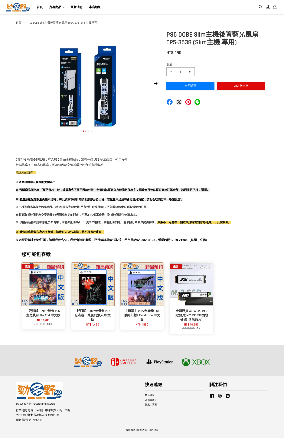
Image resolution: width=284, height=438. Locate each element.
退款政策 (153, 430)
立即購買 (190, 86)
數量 (169, 64)
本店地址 (95, 7)
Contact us (150, 399)
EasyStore (50, 403)
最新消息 (76, 7)
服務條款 (130, 430)
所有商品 (57, 7)
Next (155, 83)
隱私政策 (142, 430)
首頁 (40, 7)
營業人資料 (151, 404)
